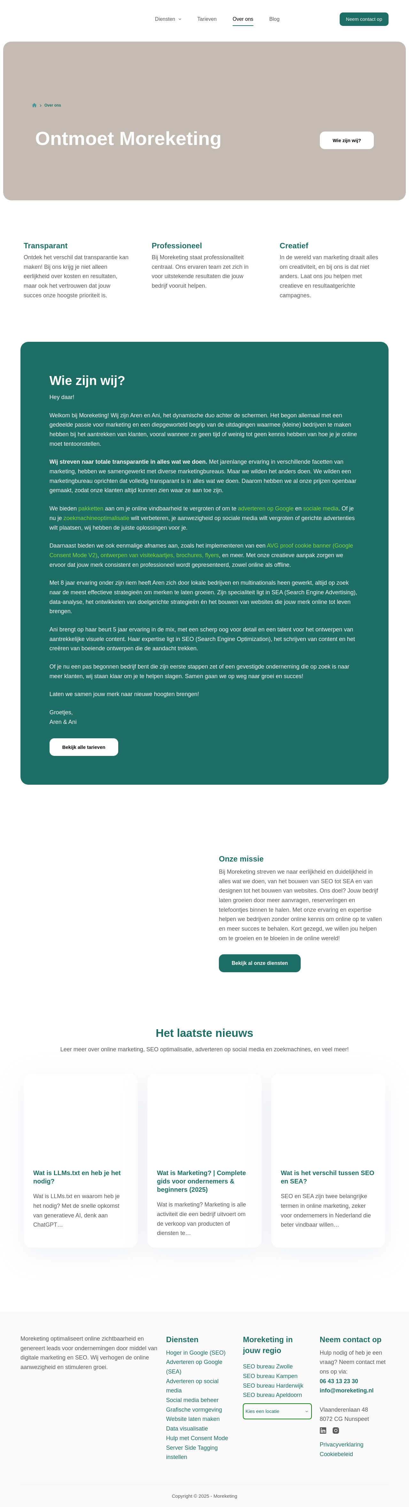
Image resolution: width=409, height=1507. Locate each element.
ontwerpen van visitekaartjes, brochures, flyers (160, 555)
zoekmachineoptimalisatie (96, 518)
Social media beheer (192, 1400)
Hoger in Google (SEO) (196, 1353)
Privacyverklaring (342, 1444)
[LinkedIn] (323, 1430)
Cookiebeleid (336, 1454)
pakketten (90, 508)
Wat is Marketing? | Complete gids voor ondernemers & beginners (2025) (201, 1181)
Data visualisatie (187, 1428)
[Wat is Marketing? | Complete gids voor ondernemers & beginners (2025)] (204, 1116)
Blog (274, 19)
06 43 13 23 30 (339, 1381)
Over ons (243, 19)
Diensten (169, 19)
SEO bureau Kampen (270, 1376)
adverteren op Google (266, 508)
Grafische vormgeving (194, 1410)
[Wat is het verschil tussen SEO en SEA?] (328, 1116)
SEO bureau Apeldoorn (272, 1395)
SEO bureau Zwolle (268, 1366)
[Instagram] (336, 1430)
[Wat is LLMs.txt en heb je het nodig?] (81, 1116)
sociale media (320, 508)
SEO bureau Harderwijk (273, 1386)
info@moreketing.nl (347, 1390)
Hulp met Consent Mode (197, 1438)
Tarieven (206, 19)
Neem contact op (364, 19)
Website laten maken (193, 1419)
